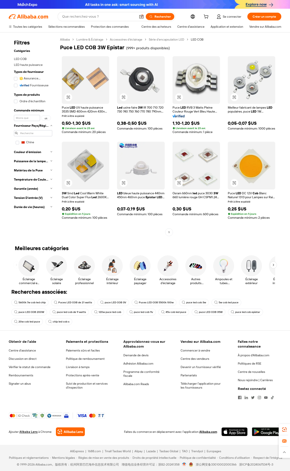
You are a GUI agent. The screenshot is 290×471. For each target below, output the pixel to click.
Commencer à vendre (195, 350)
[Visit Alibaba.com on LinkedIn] (246, 397)
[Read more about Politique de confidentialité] (197, 458)
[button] (141, 16)
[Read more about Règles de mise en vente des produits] (102, 458)
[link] (284, 429)
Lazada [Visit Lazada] (151, 451)
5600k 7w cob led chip (30, 302)
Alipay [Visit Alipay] (138, 451)
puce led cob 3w (194, 302)
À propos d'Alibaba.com (253, 355)
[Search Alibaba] (98, 16)
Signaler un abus (20, 383)
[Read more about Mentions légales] (62, 458)
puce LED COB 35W (208, 312)
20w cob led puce (27, 321)
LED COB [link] (197, 39)
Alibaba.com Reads (136, 384)
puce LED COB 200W (29, 312)
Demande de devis (136, 355)
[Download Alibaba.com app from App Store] (234, 431)
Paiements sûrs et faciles (83, 350)
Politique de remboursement (85, 358)
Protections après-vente (82, 375)
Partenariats (189, 375)
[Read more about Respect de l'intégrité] (266, 458)
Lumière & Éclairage (89, 39)
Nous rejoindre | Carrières (255, 380)
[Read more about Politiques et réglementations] (28, 458)
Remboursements (21, 375)
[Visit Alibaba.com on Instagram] (259, 397)
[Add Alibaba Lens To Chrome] (70, 431)
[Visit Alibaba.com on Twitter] (253, 397)
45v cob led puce (173, 312)
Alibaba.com (208, 431)
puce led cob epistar (245, 312)
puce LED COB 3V (113, 302)
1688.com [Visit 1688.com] (94, 451)
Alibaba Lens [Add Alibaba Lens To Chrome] (28, 431)
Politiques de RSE (249, 363)
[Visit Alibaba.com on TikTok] (272, 397)
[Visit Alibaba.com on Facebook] (240, 397)
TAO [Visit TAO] (185, 451)
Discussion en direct (23, 358)
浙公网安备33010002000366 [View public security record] (216, 464)
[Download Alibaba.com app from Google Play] (266, 431)
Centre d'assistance (22, 350)
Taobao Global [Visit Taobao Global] (168, 451)
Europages (214, 451)
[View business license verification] (184, 464)
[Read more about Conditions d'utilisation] (233, 458)
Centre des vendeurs (195, 358)
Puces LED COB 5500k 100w (154, 302)
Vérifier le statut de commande (29, 367)
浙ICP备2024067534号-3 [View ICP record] (256, 464)
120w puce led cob (107, 312)
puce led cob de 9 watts (69, 312)
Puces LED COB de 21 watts (73, 302)
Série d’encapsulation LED (166, 39)
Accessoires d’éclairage (126, 39)
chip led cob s (58, 321)
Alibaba (65, 39)
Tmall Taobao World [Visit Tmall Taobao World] (118, 451)
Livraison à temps (78, 367)
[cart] (207, 17)
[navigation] (33, 136)
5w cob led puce (226, 302)
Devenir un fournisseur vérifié (201, 367)
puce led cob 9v (141, 312)
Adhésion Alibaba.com (138, 363)
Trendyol (197, 451)
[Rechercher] (160, 16)
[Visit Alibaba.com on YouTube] (266, 397)
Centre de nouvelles (251, 372)
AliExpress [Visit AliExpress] (77, 451)
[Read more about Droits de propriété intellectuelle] (153, 458)
